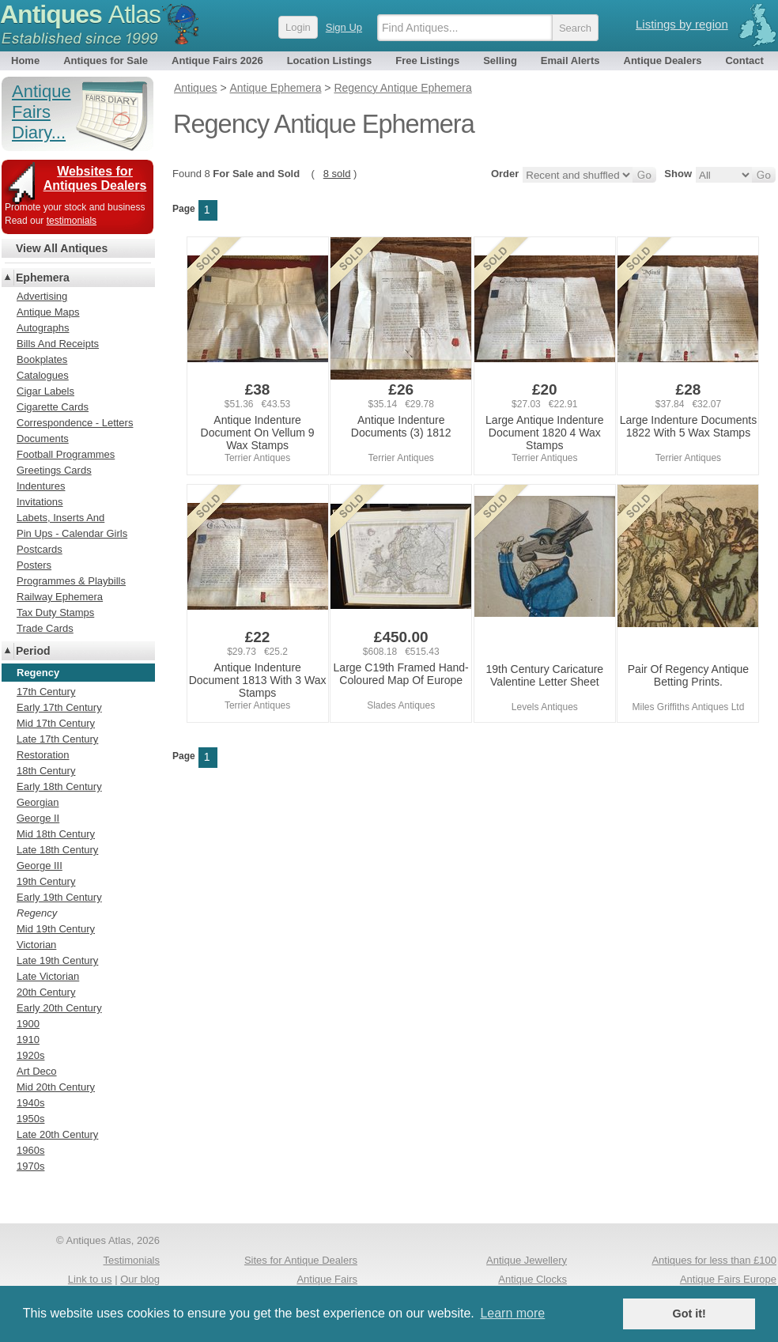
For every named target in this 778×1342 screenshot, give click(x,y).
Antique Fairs (326, 1279)
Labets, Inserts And (60, 518)
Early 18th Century (59, 786)
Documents (43, 438)
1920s (30, 1055)
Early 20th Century (59, 1008)
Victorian (36, 945)
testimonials (71, 220)
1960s (30, 1150)
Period (33, 651)
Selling (500, 60)
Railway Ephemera (60, 597)
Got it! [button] (689, 1313)
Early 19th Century (59, 897)
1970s (30, 1166)
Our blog (140, 1279)
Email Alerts (570, 60)
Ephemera (43, 277)
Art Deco (37, 1071)
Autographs (43, 328)
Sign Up (344, 27)
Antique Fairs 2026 (217, 60)
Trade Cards (45, 628)
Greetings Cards (54, 470)
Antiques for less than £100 (713, 1260)
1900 (28, 1024)
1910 (28, 1039)
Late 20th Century (57, 1134)
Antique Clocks (532, 1279)
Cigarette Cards (53, 407)
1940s (30, 1103)
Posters (34, 565)
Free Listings (427, 60)
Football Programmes (66, 454)
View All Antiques (62, 248)
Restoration (43, 755)
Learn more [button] (512, 1313)
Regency (37, 913)
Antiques (80, 14)
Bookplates (42, 359)
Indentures (41, 486)
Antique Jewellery (526, 1260)
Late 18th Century (57, 850)
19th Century (46, 881)
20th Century (46, 992)
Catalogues (43, 375)
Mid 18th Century (56, 834)
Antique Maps (48, 312)
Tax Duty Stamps (55, 612)
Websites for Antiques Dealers (95, 178)
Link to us (90, 1279)
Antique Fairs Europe (728, 1279)
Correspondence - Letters (75, 423)
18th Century (46, 771)
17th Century (46, 691)
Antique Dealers (663, 60)
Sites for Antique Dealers (300, 1260)
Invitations (40, 502)
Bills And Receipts (58, 344)
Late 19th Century (57, 960)
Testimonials (131, 1260)
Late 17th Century (57, 739)
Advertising (42, 296)
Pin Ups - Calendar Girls (72, 533)
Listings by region (682, 24)
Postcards (39, 549)
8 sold (337, 174)
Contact (744, 60)
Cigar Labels (45, 391)
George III (39, 865)
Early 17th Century (59, 707)
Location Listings (329, 60)
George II (38, 818)
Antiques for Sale (105, 60)
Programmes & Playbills (71, 581)
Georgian (38, 802)
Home (25, 60)
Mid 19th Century (56, 929)
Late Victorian (48, 976)
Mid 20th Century (56, 1087)
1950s (30, 1119)
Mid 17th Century (56, 723)
